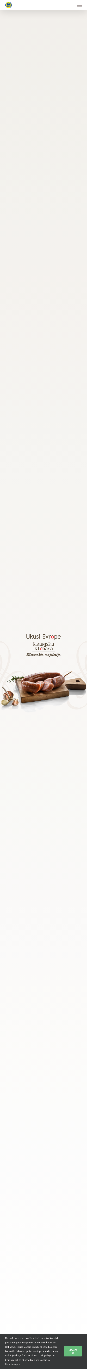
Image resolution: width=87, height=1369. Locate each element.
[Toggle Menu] (79, 5)
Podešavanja (12, 1364)
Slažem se (73, 1351)
